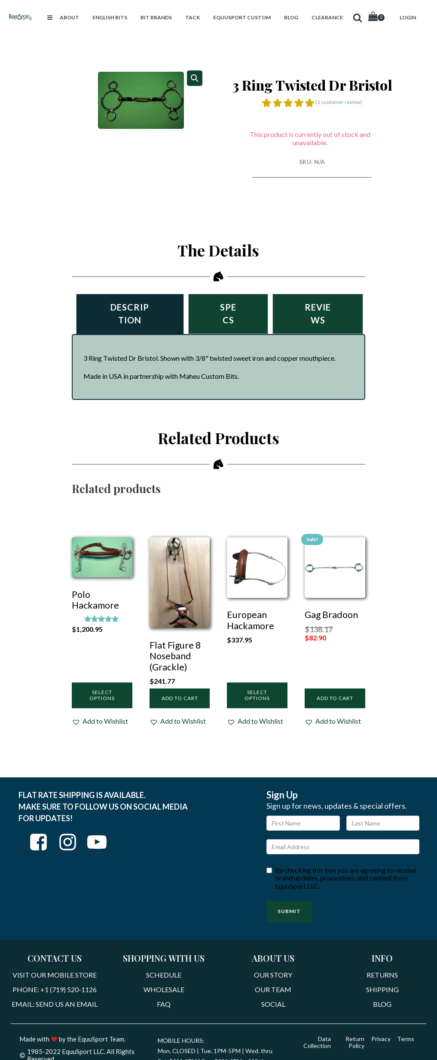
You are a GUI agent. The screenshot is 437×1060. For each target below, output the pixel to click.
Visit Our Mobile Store (54, 975)
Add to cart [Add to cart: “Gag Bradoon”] (335, 698)
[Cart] (376, 17)
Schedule (163, 975)
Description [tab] (129, 314)
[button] (50, 18)
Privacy (380, 1039)
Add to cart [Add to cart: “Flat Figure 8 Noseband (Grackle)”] (180, 698)
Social (273, 1004)
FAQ (164, 1004)
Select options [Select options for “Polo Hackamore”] (102, 695)
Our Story (273, 975)
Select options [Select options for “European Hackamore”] (257, 695)
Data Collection (317, 1043)
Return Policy (354, 1043)
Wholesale (164, 990)
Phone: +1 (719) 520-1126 (54, 990)
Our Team (273, 990)
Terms (405, 1039)
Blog (382, 1004)
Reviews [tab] (318, 314)
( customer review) (338, 102)
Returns (382, 975)
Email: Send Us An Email (55, 1004)
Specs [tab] (228, 314)
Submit (289, 911)
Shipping (382, 990)
